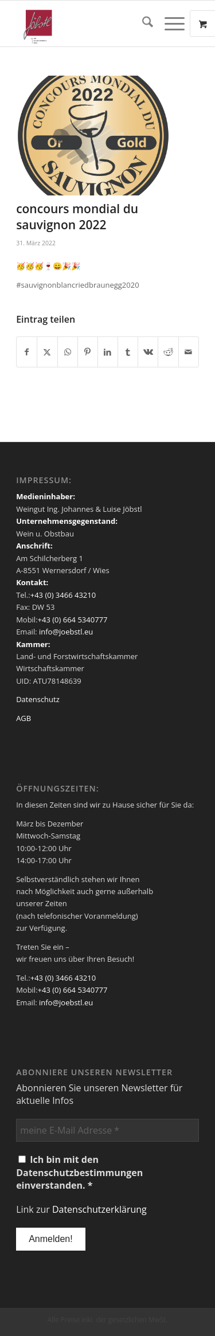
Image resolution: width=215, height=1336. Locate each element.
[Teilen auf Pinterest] (87, 352)
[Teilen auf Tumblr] (128, 352)
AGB (23, 718)
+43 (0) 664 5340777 (73, 619)
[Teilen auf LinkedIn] (108, 352)
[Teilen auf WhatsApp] (67, 352)
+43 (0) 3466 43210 (63, 595)
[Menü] (169, 23)
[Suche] (142, 23)
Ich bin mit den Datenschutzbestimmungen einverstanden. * (79, 1172)
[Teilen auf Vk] (148, 352)
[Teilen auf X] (47, 352)
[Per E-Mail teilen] (188, 352)
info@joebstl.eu (65, 631)
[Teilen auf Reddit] (168, 352)
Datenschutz (38, 699)
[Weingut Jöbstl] (89, 23)
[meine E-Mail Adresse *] (107, 1130)
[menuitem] (142, 23)
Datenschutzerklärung (99, 1209)
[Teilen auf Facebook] (27, 352)
